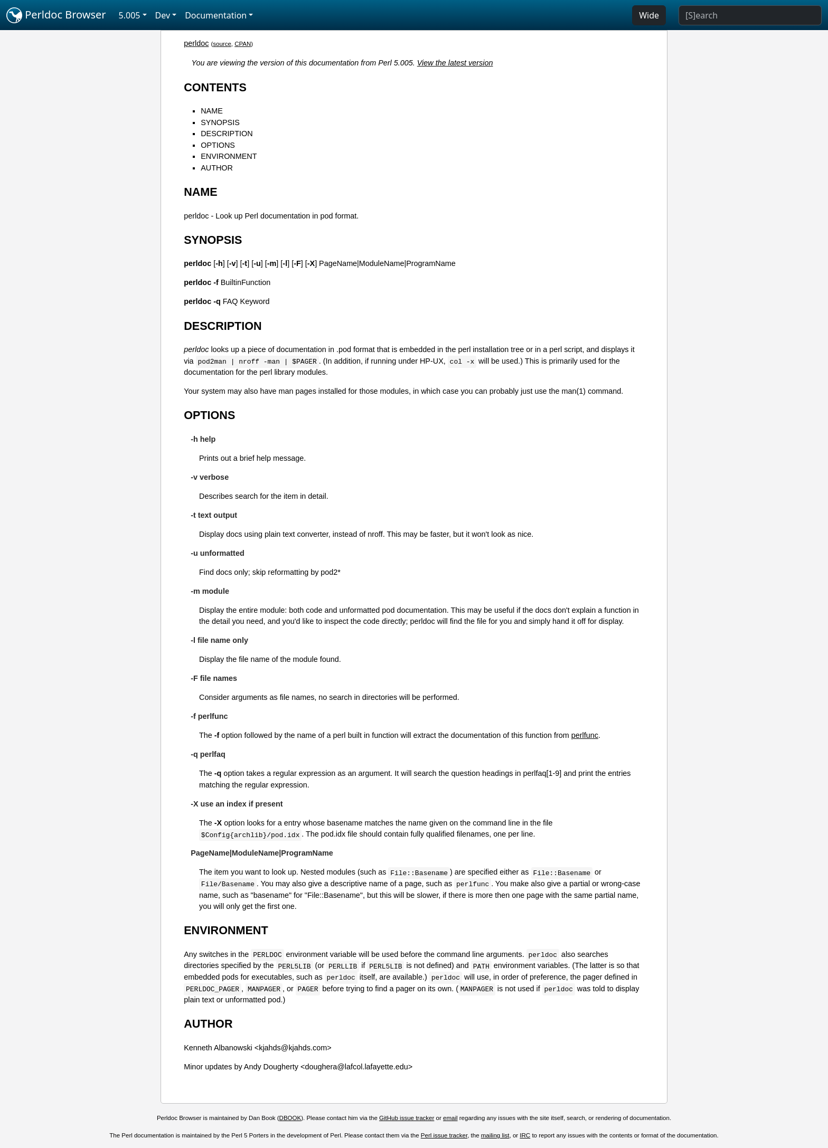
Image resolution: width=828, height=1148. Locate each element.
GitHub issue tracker (406, 1118)
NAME (212, 111)
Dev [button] (163, 15)
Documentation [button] (216, 15)
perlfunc (584, 735)
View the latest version (455, 63)
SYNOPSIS (220, 122)
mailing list (495, 1135)
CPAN (242, 44)
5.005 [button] (129, 15)
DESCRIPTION (226, 133)
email (450, 1118)
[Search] (750, 15)
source (222, 44)
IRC (525, 1135)
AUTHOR (217, 168)
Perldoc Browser (56, 15)
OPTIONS (218, 145)
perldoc (196, 43)
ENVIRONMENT (229, 156)
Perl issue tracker (444, 1135)
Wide (649, 15)
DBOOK (290, 1118)
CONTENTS (215, 87)
